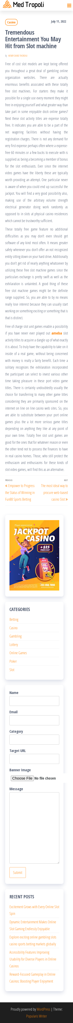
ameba (56, 333)
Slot (11, 669)
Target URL (34, 756)
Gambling (15, 636)
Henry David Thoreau (17, 55)
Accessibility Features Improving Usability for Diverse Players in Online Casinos (32, 958)
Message (34, 825)
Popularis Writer (36, 1016)
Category (34, 737)
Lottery (13, 644)
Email (34, 717)
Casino (11, 22)
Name (34, 698)
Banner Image (34, 775)
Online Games (18, 652)
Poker (13, 661)
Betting (13, 619)
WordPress (43, 1009)
